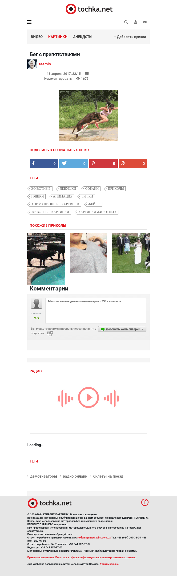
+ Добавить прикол (130, 37)
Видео (37, 37)
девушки (68, 188)
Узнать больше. (109, 564)
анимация (62, 196)
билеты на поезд (108, 476)
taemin (45, 64)
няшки (37, 196)
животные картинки (50, 212)
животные (41, 188)
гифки (87, 196)
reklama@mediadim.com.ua (94, 537)
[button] (135, 22)
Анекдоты (82, 37)
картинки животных (97, 212)
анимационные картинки (55, 204)
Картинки (58, 37)
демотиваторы (43, 476)
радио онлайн (75, 476)
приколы (116, 188)
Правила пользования (40, 557)
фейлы (94, 204)
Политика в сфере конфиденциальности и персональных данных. (95, 557)
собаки (92, 188)
